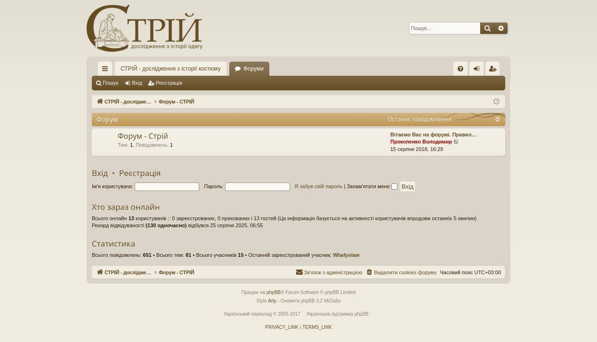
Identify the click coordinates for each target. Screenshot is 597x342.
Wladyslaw (346, 255)
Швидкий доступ (107, 70)
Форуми (253, 68)
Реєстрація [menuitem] (495, 70)
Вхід (137, 83)
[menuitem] (460, 69)
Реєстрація (169, 83)
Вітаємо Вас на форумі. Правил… (433, 134)
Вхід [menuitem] (480, 70)
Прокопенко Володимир (421, 141)
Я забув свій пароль (319, 186)
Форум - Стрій (143, 136)
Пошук (110, 83)
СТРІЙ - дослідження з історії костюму (171, 68)
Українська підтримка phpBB (338, 314)
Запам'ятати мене (372, 186)
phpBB (273, 292)
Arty (272, 300)
